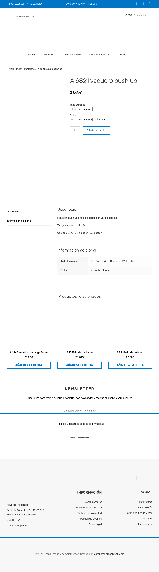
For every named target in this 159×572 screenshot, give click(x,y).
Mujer (31, 54)
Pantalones (30, 69)
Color (73, 115)
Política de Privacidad (89, 513)
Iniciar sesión (144, 507)
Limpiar (101, 119)
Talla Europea (77, 104)
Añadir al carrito (96, 130)
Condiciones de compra (88, 507)
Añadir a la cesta (28, 365)
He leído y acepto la (79, 424)
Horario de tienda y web (138, 513)
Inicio (11, 69)
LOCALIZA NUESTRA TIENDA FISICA (25, 4)
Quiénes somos (99, 54)
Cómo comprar (93, 502)
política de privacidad (92, 424)
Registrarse (145, 501)
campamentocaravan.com (109, 554)
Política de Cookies (91, 518)
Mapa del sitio (144, 524)
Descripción (13, 211)
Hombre (48, 54)
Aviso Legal (95, 524)
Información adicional (19, 220)
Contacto (123, 54)
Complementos (71, 54)
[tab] (29, 212)
